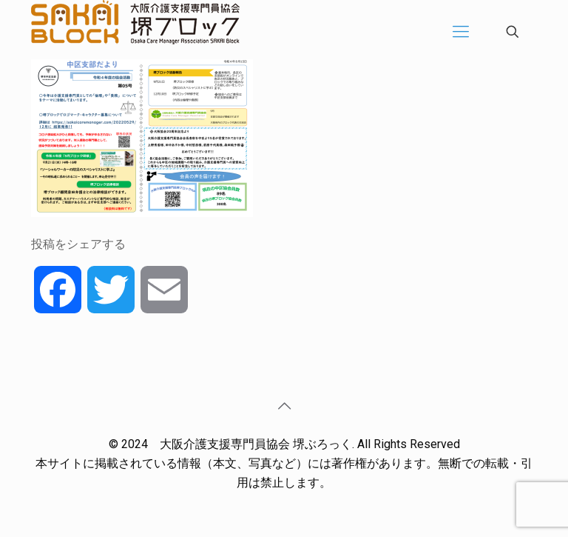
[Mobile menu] (460, 31)
